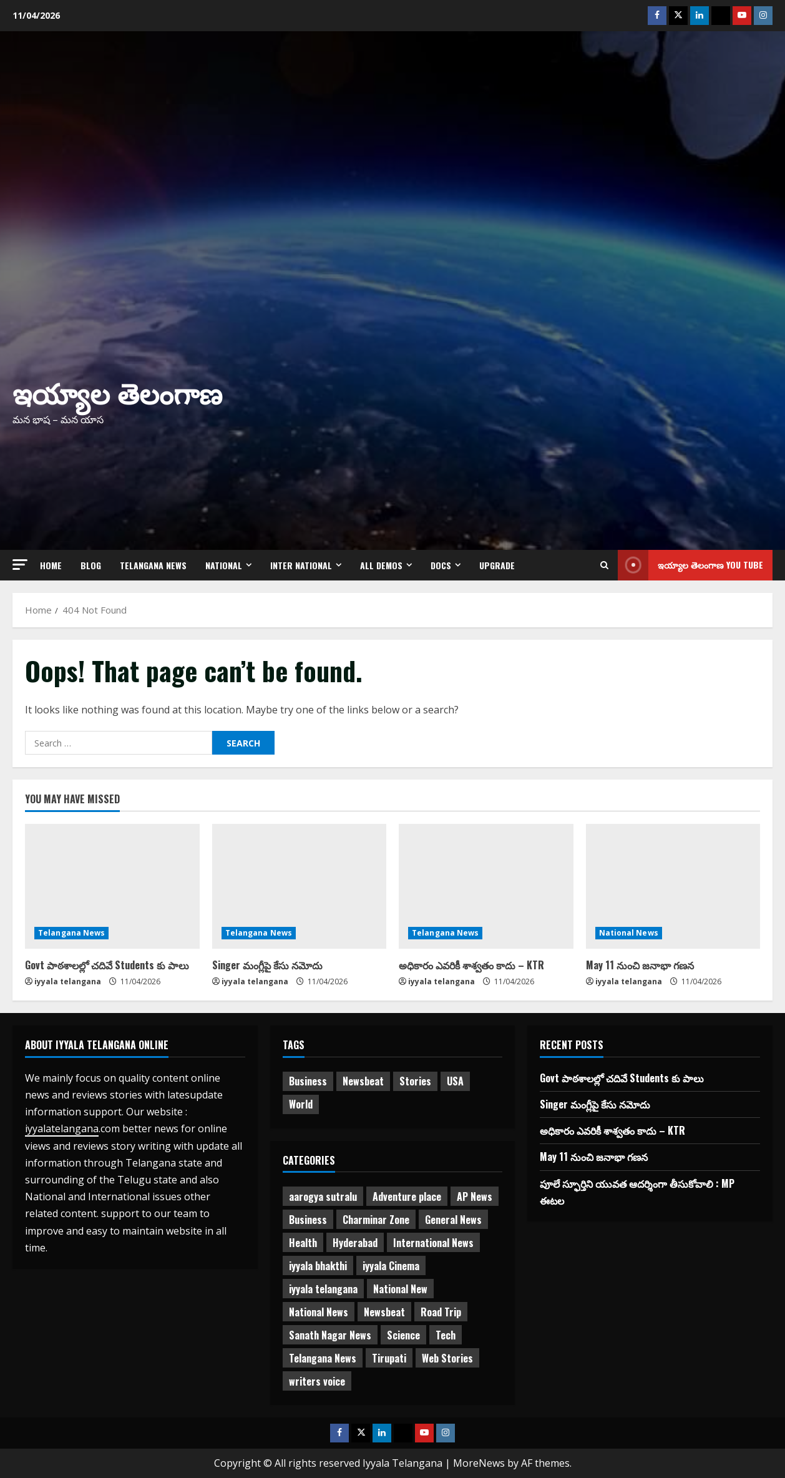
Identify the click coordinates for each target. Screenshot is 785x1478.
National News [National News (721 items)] (318, 1311)
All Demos (381, 565)
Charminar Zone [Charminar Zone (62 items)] (376, 1219)
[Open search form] (604, 565)
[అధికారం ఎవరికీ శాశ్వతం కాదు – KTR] (486, 886)
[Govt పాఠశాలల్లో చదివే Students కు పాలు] (112, 886)
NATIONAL (223, 565)
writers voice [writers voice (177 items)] (317, 1381)
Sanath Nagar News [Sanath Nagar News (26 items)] (330, 1335)
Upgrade (497, 565)
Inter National (301, 565)
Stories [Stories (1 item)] (415, 1081)
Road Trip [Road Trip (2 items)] (441, 1311)
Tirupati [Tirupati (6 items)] (389, 1358)
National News (628, 932)
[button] (19, 564)
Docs (441, 565)
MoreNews (479, 1463)
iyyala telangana (67, 981)
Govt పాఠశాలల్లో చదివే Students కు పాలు (107, 964)
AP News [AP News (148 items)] (474, 1196)
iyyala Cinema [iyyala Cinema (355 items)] (391, 1265)
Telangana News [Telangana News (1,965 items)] (322, 1358)
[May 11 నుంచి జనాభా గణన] (673, 886)
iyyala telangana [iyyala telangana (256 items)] (323, 1288)
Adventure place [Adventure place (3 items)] (407, 1196)
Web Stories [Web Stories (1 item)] (447, 1358)
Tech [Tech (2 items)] (446, 1335)
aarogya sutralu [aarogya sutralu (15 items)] (323, 1196)
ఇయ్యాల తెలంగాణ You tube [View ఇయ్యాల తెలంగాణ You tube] (690, 565)
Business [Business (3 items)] (308, 1219)
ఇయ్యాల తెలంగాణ (117, 392)
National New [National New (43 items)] (400, 1288)
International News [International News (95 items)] (433, 1242)
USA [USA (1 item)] (455, 1081)
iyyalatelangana (62, 1128)
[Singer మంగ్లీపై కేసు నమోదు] (299, 886)
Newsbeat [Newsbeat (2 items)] (384, 1311)
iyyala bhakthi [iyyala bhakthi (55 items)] (318, 1265)
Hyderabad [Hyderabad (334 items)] (355, 1242)
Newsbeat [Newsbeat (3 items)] (363, 1081)
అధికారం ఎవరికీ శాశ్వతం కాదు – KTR (471, 964)
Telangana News (153, 565)
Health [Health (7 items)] (303, 1242)
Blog (90, 565)
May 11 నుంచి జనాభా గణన (640, 964)
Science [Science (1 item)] (403, 1335)
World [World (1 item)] (301, 1104)
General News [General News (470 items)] (453, 1219)
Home (51, 565)
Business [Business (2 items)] (308, 1081)
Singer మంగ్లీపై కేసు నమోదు (267, 964)
